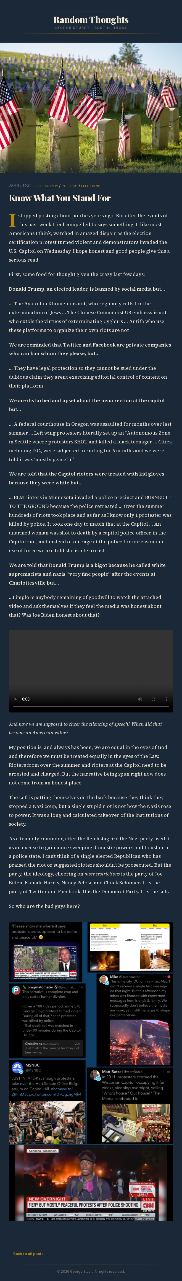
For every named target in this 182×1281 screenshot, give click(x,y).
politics (70, 186)
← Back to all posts (26, 1253)
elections (91, 186)
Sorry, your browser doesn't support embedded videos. (91, 671)
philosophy (46, 186)
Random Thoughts (90, 19)
